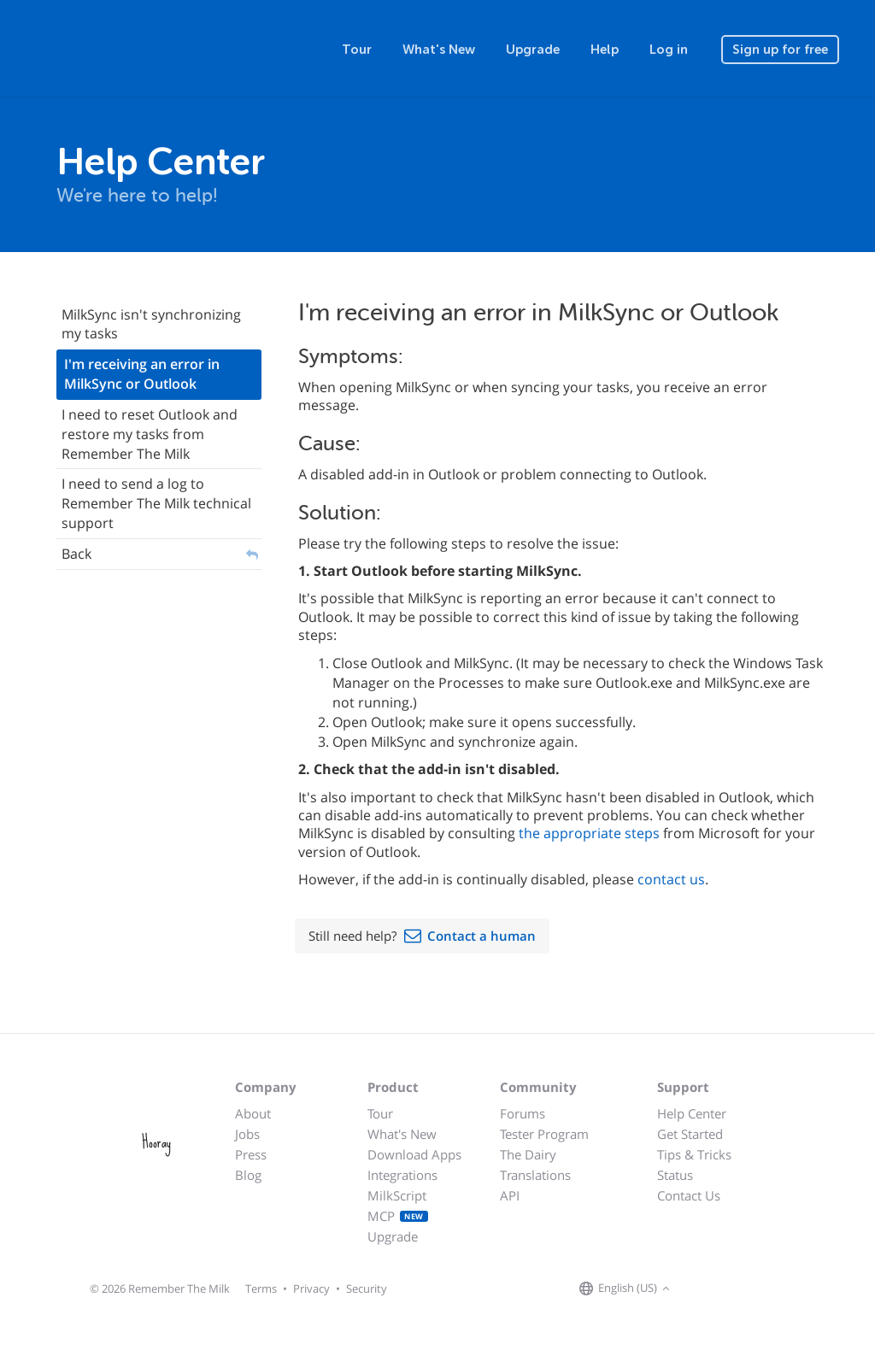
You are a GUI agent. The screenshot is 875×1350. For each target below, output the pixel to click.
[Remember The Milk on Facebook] (699, 1289)
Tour (357, 49)
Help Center (691, 1113)
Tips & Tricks (694, 1154)
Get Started (690, 1133)
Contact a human (481, 935)
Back (76, 553)
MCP (397, 1215)
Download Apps (414, 1154)
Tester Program (544, 1133)
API (510, 1195)
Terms (261, 1288)
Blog (248, 1174)
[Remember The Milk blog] (744, 1289)
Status (675, 1174)
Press (251, 1154)
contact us (671, 879)
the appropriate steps (589, 833)
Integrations (402, 1174)
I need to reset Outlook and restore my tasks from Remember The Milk (150, 434)
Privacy (311, 1288)
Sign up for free (780, 49)
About (253, 1113)
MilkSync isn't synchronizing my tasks (151, 324)
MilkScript (396, 1195)
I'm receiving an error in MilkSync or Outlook (142, 374)
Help (604, 49)
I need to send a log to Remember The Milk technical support (156, 503)
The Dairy (528, 1154)
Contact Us (688, 1195)
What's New (438, 49)
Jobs (247, 1133)
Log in (668, 49)
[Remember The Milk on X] (722, 1289)
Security (366, 1288)
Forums (522, 1113)
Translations (535, 1174)
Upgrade (533, 49)
